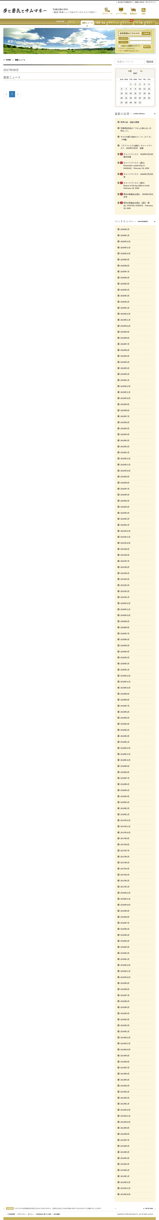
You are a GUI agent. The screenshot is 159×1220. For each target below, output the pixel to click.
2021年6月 (124, 567)
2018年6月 (124, 784)
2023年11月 (125, 392)
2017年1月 (124, 887)
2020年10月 (125, 615)
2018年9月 (124, 766)
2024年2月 (124, 374)
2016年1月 (124, 959)
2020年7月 (124, 634)
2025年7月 (124, 272)
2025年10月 (125, 254)
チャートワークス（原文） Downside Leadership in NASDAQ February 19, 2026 (136, 165)
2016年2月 (124, 953)
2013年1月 (124, 1176)
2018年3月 (124, 802)
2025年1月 (124, 308)
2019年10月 (125, 688)
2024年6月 (124, 350)
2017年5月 (124, 863)
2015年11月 (125, 971)
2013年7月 (124, 1140)
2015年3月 (124, 1019)
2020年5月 (124, 646)
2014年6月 (124, 1074)
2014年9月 (124, 1056)
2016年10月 (125, 905)
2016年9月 (124, 911)
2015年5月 (124, 1007)
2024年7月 (124, 344)
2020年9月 (124, 621)
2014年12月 (125, 1038)
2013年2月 (124, 1170)
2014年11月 (125, 1043)
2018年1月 (124, 814)
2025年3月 (124, 296)
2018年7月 (124, 778)
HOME (8, 60)
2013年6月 (124, 1146)
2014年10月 (125, 1050)
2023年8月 (124, 410)
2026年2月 (124, 229)
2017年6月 (124, 857)
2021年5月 (124, 573)
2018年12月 (125, 748)
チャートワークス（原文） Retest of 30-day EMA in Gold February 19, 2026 (137, 185)
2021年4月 (124, 579)
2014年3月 (124, 1092)
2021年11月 (125, 537)
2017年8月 (124, 845)
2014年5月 (124, 1080)
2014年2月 (124, 1098)
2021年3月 (124, 585)
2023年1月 (124, 452)
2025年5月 (124, 284)
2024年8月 (124, 338)
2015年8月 (124, 989)
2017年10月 (125, 833)
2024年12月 (125, 314)
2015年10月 (125, 977)
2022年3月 (124, 513)
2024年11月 (125, 320)
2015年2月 (124, 1025)
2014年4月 (124, 1086)
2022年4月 (124, 507)
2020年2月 (124, 664)
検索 (149, 61)
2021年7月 (124, 561)
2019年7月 (124, 706)
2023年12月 (125, 386)
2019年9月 (124, 694)
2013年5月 (124, 1152)
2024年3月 (124, 368)
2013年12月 (125, 1110)
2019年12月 (125, 676)
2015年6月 (124, 1001)
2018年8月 (124, 772)
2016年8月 (124, 917)
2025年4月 (124, 290)
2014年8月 (124, 1062)
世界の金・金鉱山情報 (129, 122)
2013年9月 (124, 1128)
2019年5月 (124, 718)
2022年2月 (124, 519)
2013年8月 (124, 1134)
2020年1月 (124, 670)
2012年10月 (125, 1194)
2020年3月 (124, 658)
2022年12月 (125, 459)
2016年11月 (125, 899)
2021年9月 (124, 549)
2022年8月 (124, 483)
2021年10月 (125, 543)
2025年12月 (125, 242)
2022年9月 (124, 477)
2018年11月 (125, 754)
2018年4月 (124, 796)
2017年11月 (125, 826)
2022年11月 (125, 465)
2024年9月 (124, 332)
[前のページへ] (6, 94)
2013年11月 (125, 1116)
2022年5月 (124, 501)
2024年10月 (125, 326)
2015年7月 (124, 995)
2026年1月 (124, 235)
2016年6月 (124, 929)
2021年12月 (125, 531)
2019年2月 (124, 736)
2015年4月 (124, 1013)
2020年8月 (124, 627)
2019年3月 (124, 730)
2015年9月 (124, 983)
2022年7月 (124, 489)
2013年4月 (124, 1158)
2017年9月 (124, 838)
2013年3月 (124, 1164)
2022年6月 (124, 495)
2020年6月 (124, 639)
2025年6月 (124, 278)
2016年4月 (124, 941)
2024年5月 (124, 356)
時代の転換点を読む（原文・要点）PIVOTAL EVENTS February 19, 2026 (138, 205)
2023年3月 (124, 440)
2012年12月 (125, 1182)
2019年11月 (125, 682)
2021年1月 (124, 597)
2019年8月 (124, 700)
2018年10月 (125, 760)
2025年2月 (124, 302)
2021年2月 (124, 591)
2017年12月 (125, 820)
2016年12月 (125, 893)
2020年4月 (124, 652)
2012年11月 (125, 1188)
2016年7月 (124, 923)
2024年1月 (124, 380)
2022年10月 (125, 471)
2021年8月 (124, 555)
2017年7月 (124, 851)
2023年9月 (124, 404)
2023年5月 (124, 428)
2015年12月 (125, 965)
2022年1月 (124, 525)
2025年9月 (124, 260)
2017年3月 (124, 875)
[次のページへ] (18, 94)
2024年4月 (124, 362)
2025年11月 (125, 248)
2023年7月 (124, 416)
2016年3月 (124, 947)
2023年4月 (124, 434)
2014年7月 (124, 1068)
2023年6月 (124, 422)
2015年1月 (124, 1031)
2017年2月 (124, 881)
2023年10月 (125, 398)
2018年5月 (124, 790)
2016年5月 (124, 935)
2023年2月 (124, 447)
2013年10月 (125, 1122)
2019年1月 (124, 742)
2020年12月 (125, 603)
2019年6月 (124, 712)
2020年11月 (125, 609)
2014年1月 (124, 1104)
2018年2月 (124, 808)
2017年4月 (124, 869)
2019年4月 (124, 724)
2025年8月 (124, 266)
